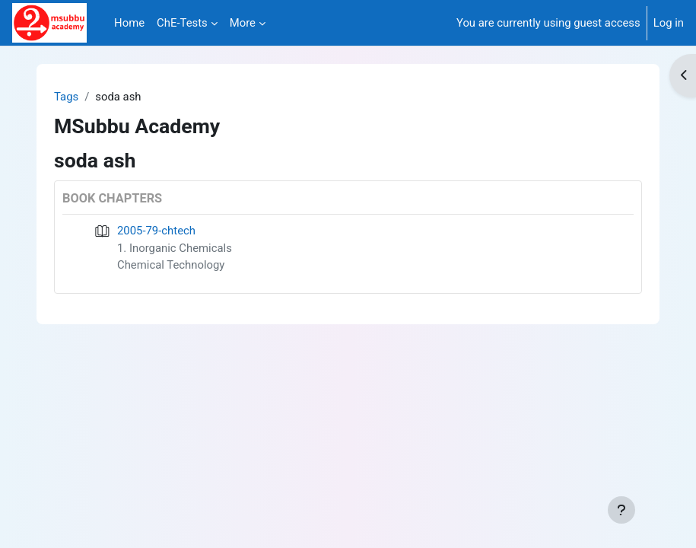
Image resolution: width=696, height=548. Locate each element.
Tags (66, 97)
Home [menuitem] (129, 23)
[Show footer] (621, 510)
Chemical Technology (170, 265)
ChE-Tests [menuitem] (182, 23)
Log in (668, 23)
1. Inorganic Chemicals (174, 248)
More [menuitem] (243, 23)
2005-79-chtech (156, 230)
